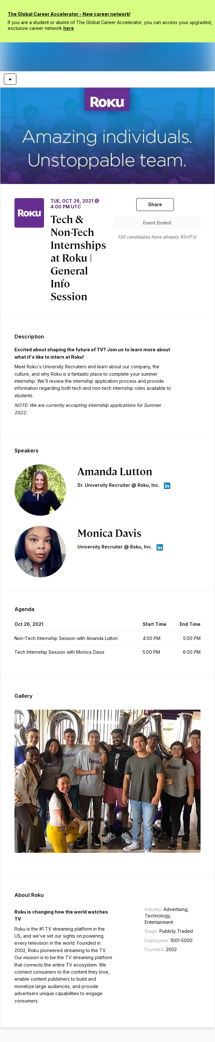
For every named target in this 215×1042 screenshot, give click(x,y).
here (68, 28)
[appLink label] (167, 485)
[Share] (155, 204)
